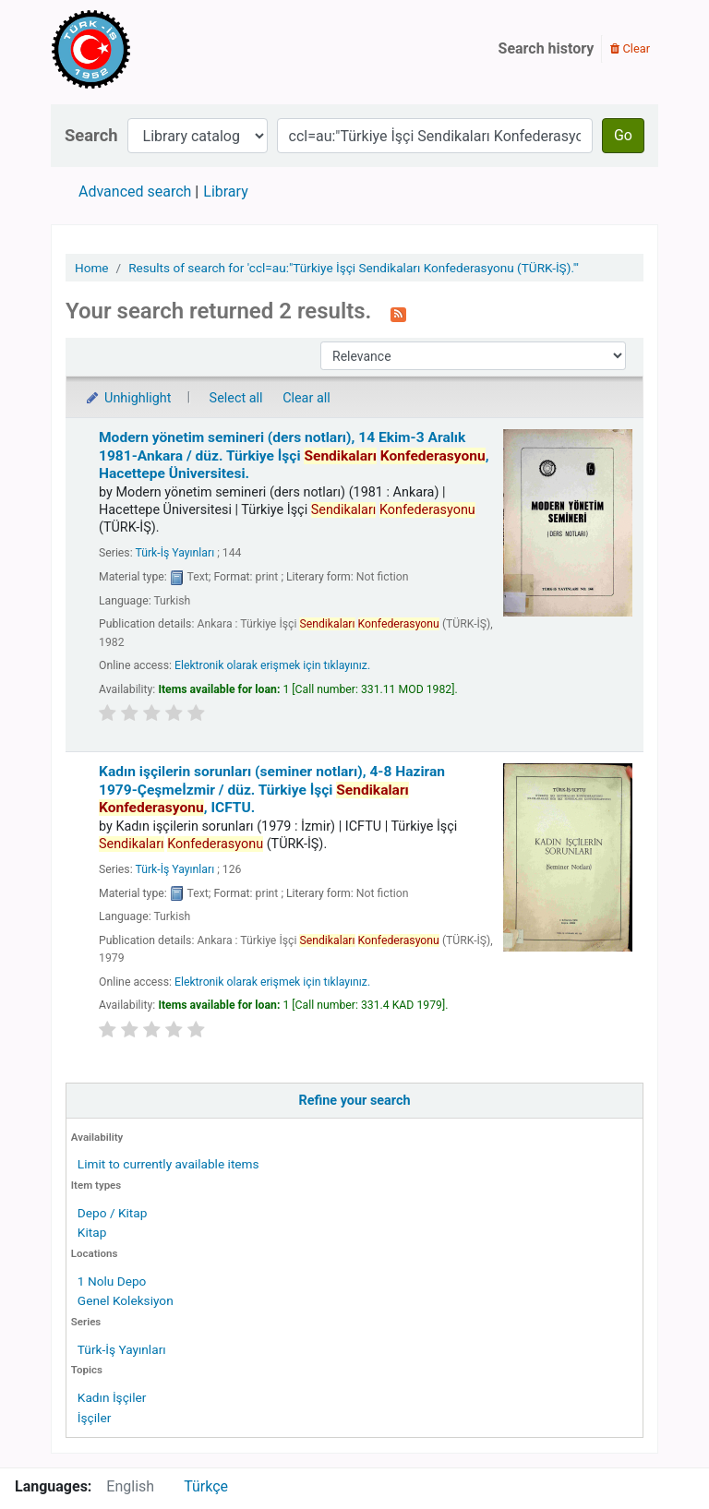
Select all (236, 398)
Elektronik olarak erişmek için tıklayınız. (272, 665)
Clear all (306, 398)
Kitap (92, 1232)
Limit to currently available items (168, 1163)
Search (91, 135)
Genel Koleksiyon (126, 1300)
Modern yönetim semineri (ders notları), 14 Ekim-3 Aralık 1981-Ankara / (293, 455)
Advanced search (134, 191)
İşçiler (94, 1417)
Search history (547, 48)
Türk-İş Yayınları (122, 1349)
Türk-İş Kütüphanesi (144, 48)
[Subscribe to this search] (398, 312)
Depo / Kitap (113, 1212)
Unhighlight (128, 398)
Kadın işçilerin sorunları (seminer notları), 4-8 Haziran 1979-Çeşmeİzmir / (272, 789)
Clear (630, 48)
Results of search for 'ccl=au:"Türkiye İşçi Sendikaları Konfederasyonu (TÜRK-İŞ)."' (353, 267)
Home (92, 267)
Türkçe (206, 1486)
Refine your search (355, 1100)
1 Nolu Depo (112, 1281)
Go (623, 135)
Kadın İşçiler (112, 1397)
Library (225, 191)
